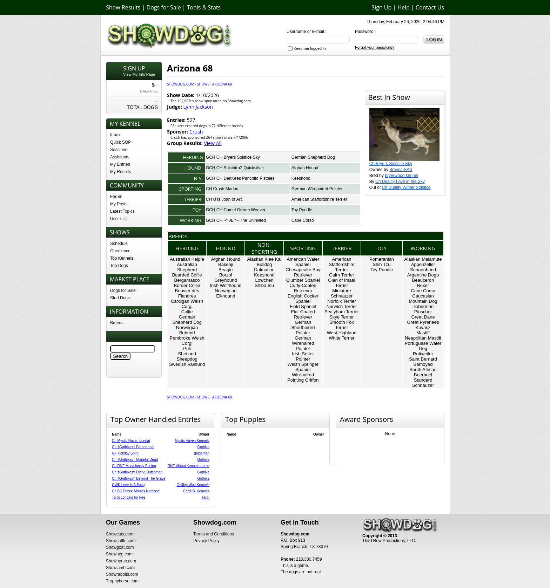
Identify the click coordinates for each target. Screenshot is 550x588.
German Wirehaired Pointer (317, 188)
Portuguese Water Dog (423, 346)
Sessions (118, 149)
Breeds (116, 322)
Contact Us (430, 7)
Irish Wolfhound (225, 285)
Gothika (203, 447)
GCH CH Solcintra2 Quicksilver (235, 167)
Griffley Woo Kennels (192, 485)
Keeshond (300, 178)
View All (212, 143)
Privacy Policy (206, 540)
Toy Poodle (301, 209)
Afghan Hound (304, 167)
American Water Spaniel (303, 262)
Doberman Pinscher (423, 309)
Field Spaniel (303, 306)
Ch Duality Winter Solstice (406, 187)
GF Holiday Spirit (125, 453)
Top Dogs (119, 265)
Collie (187, 311)
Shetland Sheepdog (186, 356)
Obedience (120, 250)
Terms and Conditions (213, 534)
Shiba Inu (264, 285)
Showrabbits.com (122, 574)
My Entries (120, 164)
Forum (116, 196)
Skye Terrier (341, 317)
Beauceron (423, 280)
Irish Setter (303, 353)
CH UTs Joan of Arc (224, 199)
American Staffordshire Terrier (319, 199)
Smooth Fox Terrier (341, 325)
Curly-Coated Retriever (302, 288)
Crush (196, 131)
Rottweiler (423, 353)
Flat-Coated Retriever (303, 314)
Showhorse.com (121, 561)
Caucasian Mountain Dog (423, 298)
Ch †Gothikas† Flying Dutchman (137, 472)
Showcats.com (119, 534)
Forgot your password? (375, 47)
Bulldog (264, 264)
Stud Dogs (120, 297)
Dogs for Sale (164, 7)
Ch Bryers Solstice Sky (390, 163)
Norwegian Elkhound (225, 293)
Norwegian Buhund (187, 330)
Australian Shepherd (187, 267)
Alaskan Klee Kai (264, 259)
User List (118, 218)
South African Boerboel (422, 372)
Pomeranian (381, 259)
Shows (203, 84)
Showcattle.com (121, 540)
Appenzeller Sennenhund (423, 267)
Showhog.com (119, 554)
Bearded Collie (187, 275)
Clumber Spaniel (303, 280)
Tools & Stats (204, 7)
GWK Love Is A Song (128, 485)
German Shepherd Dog (313, 157)
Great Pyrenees (423, 322)
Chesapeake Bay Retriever (303, 272)
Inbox (115, 134)
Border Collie (187, 285)
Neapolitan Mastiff (423, 338)
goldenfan (201, 453)
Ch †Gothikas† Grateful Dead (135, 459)
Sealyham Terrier (341, 311)
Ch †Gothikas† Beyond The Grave (139, 478)
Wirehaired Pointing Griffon (302, 377)
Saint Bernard (423, 359)
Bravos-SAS (400, 169)
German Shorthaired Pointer (303, 327)
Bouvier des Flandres (187, 293)
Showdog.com (180, 84)
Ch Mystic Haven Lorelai (131, 441)
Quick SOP (120, 142)
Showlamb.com (120, 567)
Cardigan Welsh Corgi (187, 304)
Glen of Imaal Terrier (341, 283)
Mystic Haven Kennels (192, 441)
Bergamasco (187, 280)
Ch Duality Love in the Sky (400, 181)
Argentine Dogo (423, 275)
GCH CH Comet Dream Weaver (236, 209)
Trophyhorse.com (122, 581)
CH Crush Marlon (222, 188)
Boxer (423, 285)
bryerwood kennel (401, 175)
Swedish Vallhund (187, 364)
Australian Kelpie (187, 259)
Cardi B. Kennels (196, 491)
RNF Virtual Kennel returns (188, 466)
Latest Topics (122, 211)
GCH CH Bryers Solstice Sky (233, 157)
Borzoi (225, 275)
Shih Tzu (382, 264)
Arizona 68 (222, 84)
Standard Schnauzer (423, 382)
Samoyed (423, 364)
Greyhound (225, 280)
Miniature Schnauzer (342, 293)
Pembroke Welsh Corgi (187, 340)
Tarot (205, 497)
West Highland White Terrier (341, 335)
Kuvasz (423, 327)
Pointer (303, 359)
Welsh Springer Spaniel (302, 367)
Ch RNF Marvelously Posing (134, 466)
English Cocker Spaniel (303, 298)
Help (403, 7)
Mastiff (423, 332)
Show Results (123, 7)
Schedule (119, 243)
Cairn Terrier (341, 275)
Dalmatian (264, 269)
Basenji (225, 264)
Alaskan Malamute (423, 259)
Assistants (119, 157)
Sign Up (381, 7)
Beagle (226, 269)
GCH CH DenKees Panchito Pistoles (240, 178)
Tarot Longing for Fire (128, 497)
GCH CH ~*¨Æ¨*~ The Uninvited (236, 220)
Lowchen (264, 280)
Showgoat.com (120, 547)
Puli (187, 348)
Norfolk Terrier (341, 301)
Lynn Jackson (198, 106)
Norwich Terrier (341, 306)
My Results (120, 171)
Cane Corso (302, 220)
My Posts (118, 203)
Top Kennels (121, 258)
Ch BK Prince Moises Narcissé (136, 491)
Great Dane (423, 317)
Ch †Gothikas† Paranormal (133, 447)
